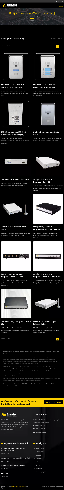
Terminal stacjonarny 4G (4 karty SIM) (16, 322)
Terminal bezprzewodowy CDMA (15, 179)
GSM (22, 383)
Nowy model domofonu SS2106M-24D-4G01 (15, 458)
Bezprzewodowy (29, 383)
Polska (60, 1)
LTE (25, 383)
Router (55, 383)
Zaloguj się (39, 468)
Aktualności (39, 458)
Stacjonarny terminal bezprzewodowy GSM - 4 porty (46, 228)
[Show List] (62, 38)
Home (32, 20)
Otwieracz (48, 383)
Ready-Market (59, 486)
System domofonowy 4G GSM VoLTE (46, 133)
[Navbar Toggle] (61, 5)
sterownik (43, 383)
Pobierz (38, 465)
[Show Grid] (59, 38)
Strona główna (40, 448)
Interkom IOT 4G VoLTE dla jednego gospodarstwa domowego (12, 87)
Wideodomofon (37, 383)
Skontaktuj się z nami (15, 386)
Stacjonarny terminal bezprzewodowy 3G (42, 180)
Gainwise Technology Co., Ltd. (18, 486)
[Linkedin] (6, 434)
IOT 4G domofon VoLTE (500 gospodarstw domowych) (13, 133)
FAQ (37, 462)
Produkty (38, 455)
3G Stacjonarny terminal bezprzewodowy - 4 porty (12, 275)
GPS (52, 383)
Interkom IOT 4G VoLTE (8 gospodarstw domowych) (44, 86)
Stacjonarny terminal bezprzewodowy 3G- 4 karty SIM (47, 275)
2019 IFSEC (4, 473)
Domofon (5, 386)
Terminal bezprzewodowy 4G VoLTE (14, 228)
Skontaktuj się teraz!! (53, 402)
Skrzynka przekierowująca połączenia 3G (44, 322)
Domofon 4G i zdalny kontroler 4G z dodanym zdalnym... (13, 449)
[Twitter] (4, 434)
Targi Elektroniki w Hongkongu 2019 (13, 466)
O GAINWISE (40, 452)
